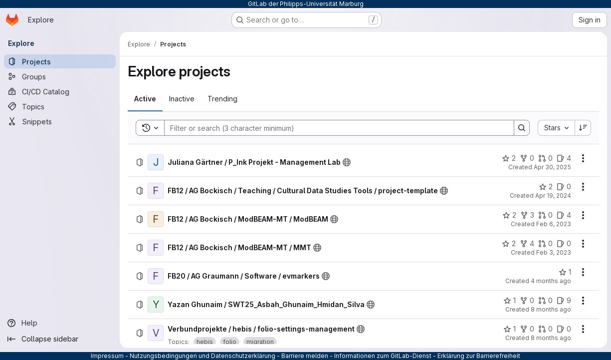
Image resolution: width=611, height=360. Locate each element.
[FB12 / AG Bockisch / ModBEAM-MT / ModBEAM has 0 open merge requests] (545, 215)
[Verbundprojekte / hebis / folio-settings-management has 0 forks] (527, 329)
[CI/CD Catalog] (60, 91)
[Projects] (60, 61)
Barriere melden (304, 356)
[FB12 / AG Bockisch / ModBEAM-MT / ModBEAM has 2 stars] (509, 215)
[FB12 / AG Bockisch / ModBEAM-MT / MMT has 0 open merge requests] (545, 244)
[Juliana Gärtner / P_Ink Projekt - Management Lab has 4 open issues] (564, 158)
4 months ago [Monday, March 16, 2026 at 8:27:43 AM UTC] (551, 281)
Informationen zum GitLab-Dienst (382, 356)
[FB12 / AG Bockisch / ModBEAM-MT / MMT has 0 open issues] (564, 244)
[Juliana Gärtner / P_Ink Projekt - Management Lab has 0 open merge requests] (545, 158)
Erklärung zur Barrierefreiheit (478, 356)
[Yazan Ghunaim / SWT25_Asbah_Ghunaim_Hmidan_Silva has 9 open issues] (564, 301)
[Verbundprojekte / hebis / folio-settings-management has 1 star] (509, 329)
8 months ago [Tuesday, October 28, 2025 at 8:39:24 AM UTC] (551, 338)
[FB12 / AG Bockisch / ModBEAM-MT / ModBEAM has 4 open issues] (564, 215)
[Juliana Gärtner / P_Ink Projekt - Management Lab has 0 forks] (527, 158)
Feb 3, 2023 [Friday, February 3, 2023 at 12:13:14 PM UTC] (553, 252)
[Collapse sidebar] (60, 339)
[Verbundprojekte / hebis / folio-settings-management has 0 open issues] (564, 329)
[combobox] (556, 128)
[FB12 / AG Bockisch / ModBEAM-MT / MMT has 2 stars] (509, 244)
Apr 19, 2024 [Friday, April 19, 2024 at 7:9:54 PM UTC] (553, 195)
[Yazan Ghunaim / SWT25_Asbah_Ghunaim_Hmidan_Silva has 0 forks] (527, 301)
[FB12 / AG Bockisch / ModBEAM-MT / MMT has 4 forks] (527, 244)
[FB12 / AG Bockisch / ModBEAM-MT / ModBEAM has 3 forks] (527, 215)
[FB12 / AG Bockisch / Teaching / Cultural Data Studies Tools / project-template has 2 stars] (546, 187)
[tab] (145, 98)
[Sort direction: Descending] (583, 128)
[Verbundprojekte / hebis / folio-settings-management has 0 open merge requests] (545, 329)
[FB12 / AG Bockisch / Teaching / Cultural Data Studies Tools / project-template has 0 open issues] (564, 187)
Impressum (107, 356)
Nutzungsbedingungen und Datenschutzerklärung (202, 356)
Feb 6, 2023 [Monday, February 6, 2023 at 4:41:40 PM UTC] (553, 224)
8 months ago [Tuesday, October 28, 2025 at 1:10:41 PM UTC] (551, 309)
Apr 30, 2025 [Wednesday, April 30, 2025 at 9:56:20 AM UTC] (552, 167)
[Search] (334, 128)
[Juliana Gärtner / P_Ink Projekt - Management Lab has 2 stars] (509, 158)
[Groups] (60, 76)
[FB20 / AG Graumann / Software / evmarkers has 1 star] (565, 272)
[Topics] (60, 106)
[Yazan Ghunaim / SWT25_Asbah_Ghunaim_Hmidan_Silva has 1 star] (509, 301)
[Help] (60, 323)
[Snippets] (60, 121)
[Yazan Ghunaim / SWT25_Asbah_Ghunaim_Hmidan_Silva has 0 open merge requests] (545, 301)
